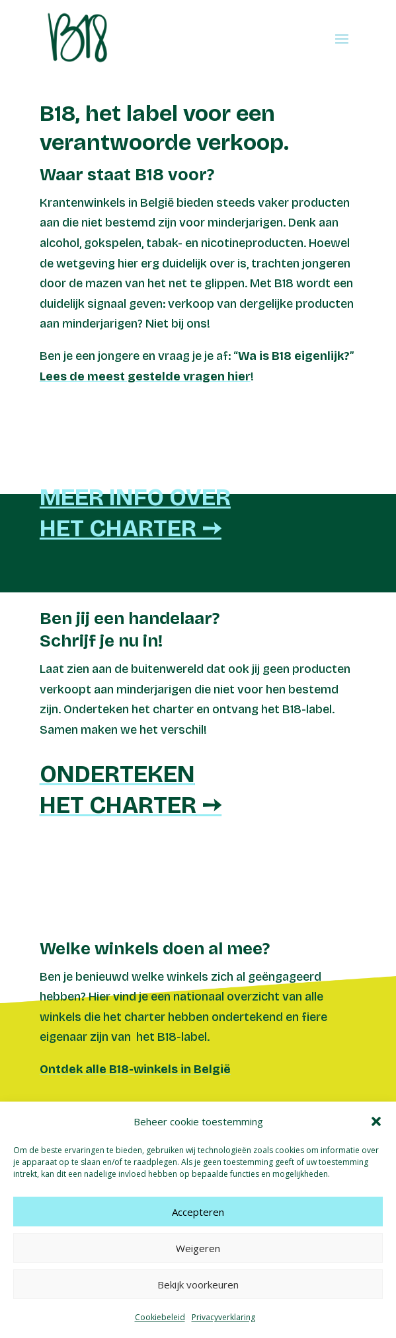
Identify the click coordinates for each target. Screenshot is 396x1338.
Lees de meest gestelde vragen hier (145, 376)
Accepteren (198, 1211)
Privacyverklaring (223, 1317)
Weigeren (198, 1248)
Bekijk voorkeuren (198, 1284)
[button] (376, 1121)
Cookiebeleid (160, 1317)
